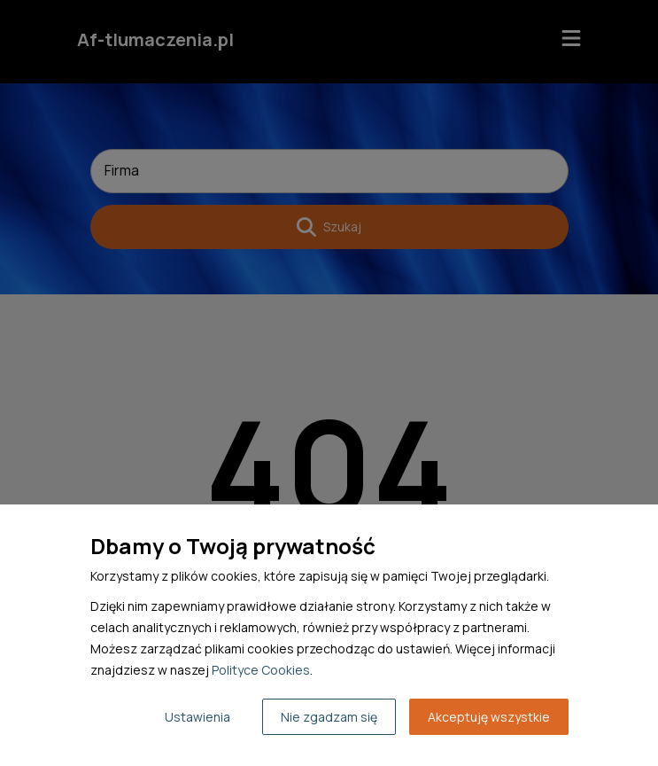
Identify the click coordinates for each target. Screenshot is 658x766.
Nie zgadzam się (329, 716)
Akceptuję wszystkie (489, 716)
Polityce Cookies (261, 669)
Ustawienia (197, 716)
